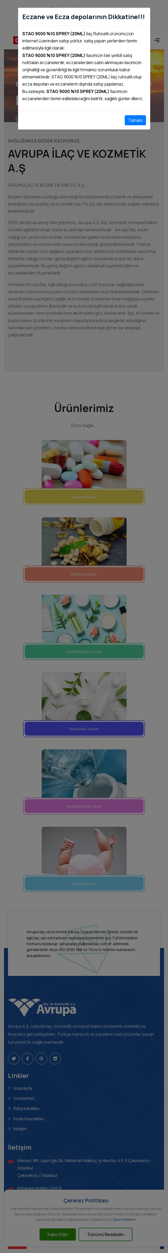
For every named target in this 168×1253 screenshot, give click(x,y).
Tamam (135, 120)
